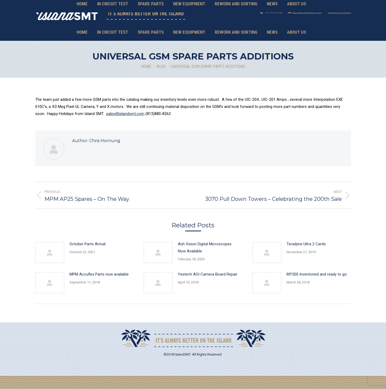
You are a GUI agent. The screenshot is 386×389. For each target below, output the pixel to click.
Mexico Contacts (339, 25)
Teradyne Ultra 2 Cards (306, 257)
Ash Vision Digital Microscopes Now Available (205, 261)
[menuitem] (82, 45)
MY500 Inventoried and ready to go (317, 287)
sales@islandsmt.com (307, 25)
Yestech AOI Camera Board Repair (207, 287)
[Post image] (49, 265)
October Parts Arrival (87, 257)
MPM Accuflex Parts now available (99, 287)
